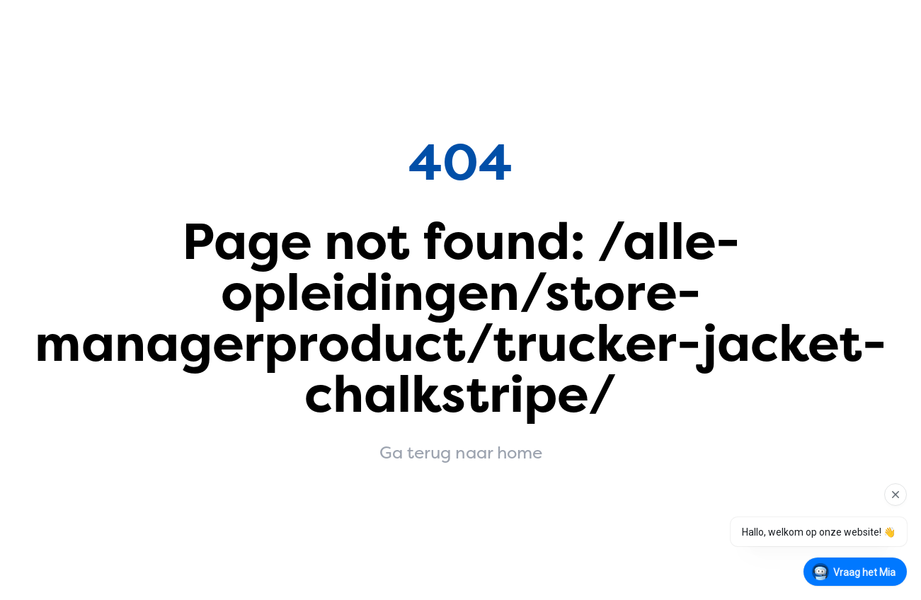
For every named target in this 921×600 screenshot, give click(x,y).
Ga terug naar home (460, 453)
